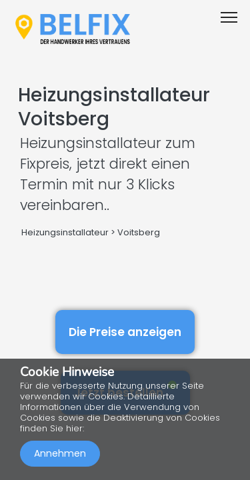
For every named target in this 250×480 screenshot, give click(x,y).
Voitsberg (138, 232)
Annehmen (60, 453)
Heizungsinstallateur (65, 232)
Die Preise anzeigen (125, 332)
